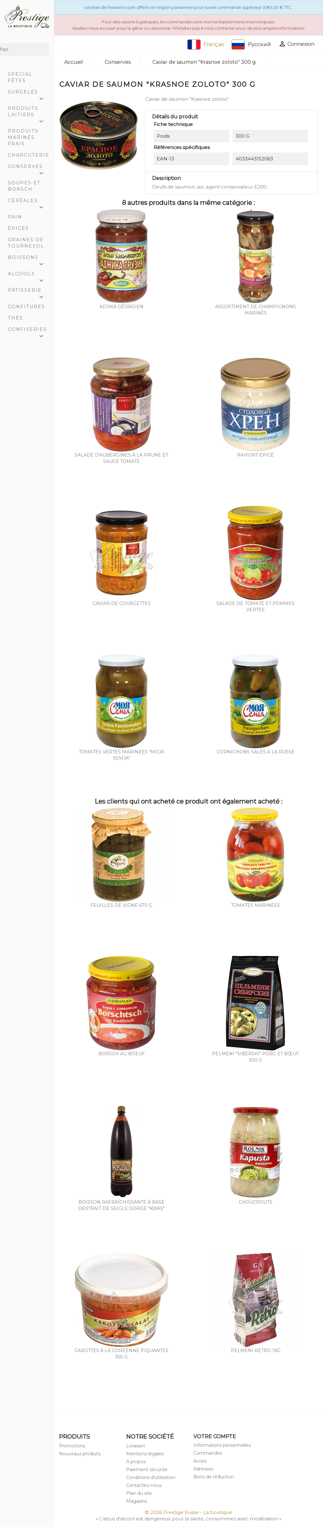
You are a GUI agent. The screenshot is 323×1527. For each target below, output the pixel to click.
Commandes (207, 1453)
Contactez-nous (144, 1485)
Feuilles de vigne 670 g (121, 905)
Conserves (28, 168)
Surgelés (28, 93)
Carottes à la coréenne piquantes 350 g (121, 1354)
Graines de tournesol (26, 243)
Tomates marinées (255, 905)
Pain (15, 217)
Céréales (28, 202)
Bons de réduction (213, 1477)
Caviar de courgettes (121, 603)
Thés (15, 318)
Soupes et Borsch (24, 186)
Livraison (135, 1446)
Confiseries (28, 330)
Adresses (203, 1469)
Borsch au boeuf (121, 1054)
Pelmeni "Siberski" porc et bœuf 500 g (255, 1057)
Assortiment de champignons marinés (255, 310)
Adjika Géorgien (121, 306)
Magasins (136, 1501)
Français (205, 44)
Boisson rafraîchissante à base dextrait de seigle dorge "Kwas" (121, 1205)
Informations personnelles (222, 1445)
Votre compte (214, 1437)
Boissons (28, 258)
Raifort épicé (255, 455)
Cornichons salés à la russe (256, 752)
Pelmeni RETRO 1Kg (255, 1350)
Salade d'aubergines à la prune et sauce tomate (121, 458)
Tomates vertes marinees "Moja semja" (121, 755)
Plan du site (139, 1493)
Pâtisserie (28, 291)
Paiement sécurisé (146, 1469)
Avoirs (200, 1461)
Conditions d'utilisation (150, 1477)
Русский (251, 44)
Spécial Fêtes (20, 77)
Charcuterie (28, 155)
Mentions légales (145, 1454)
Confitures (26, 306)
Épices (18, 228)
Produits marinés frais (23, 137)
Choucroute (256, 1202)
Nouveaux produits (80, 1454)
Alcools (28, 275)
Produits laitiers (28, 112)
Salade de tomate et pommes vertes (255, 607)
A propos (136, 1461)
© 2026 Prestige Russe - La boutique (188, 1512)
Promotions (72, 1446)
